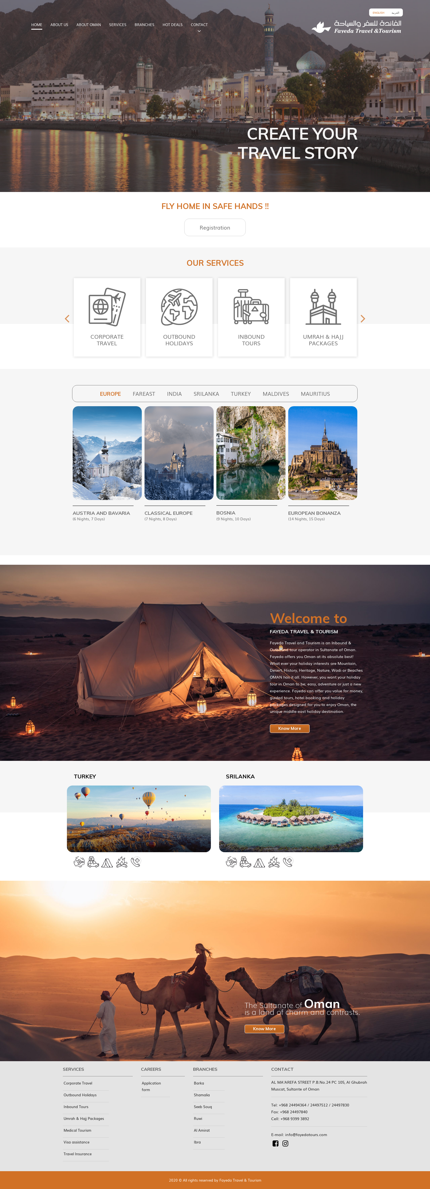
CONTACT (199, 24)
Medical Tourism (77, 1130)
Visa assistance (76, 1142)
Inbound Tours (76, 1106)
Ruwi (198, 1118)
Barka (199, 1083)
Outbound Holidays (80, 1094)
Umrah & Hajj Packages (84, 1118)
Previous (67, 317)
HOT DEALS (173, 24)
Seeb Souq (203, 1106)
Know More (289, 728)
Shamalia (202, 1094)
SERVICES (117, 24)
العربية (395, 12)
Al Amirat (202, 1130)
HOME (36, 24)
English (378, 12)
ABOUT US (59, 24)
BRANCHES (144, 24)
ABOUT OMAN (89, 24)
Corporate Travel (78, 1083)
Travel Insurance (78, 1153)
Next (363, 317)
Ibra (197, 1142)
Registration (215, 227)
